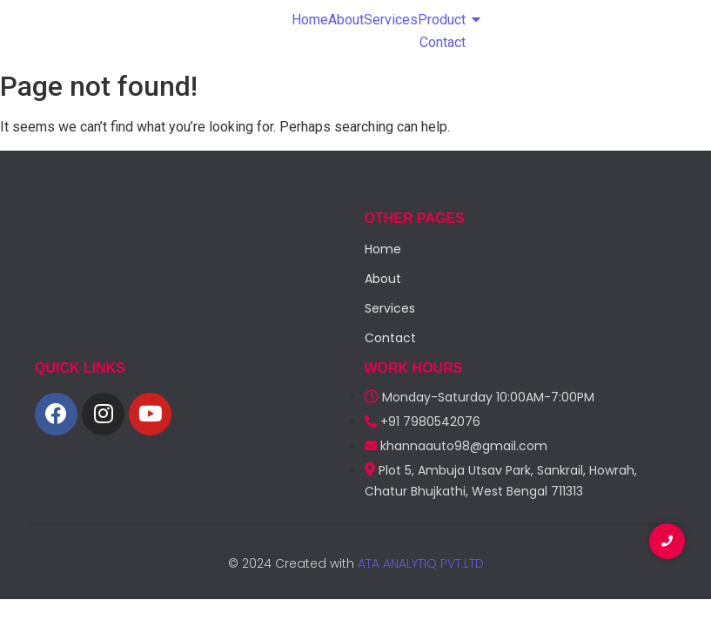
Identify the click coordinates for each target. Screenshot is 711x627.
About (346, 19)
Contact (442, 42)
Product (442, 19)
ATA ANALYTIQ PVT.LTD (419, 563)
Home (310, 19)
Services (391, 19)
